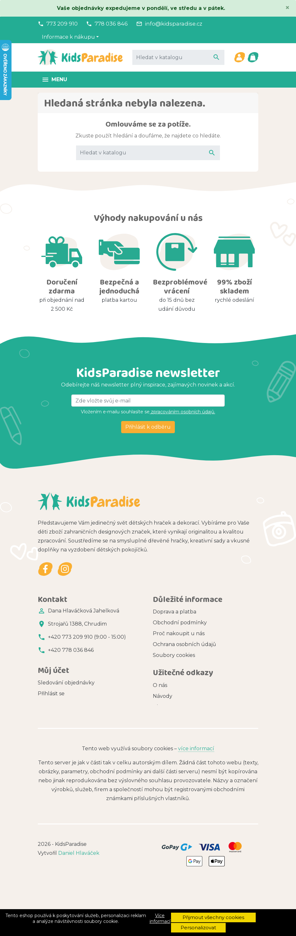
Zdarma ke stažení (176, 751)
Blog (159, 730)
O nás (160, 708)
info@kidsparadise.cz (173, 23)
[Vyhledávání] (178, 57)
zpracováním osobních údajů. (182, 412)
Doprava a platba (174, 612)
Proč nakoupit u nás (179, 633)
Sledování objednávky (66, 693)
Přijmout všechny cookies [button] (213, 917)
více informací (196, 801)
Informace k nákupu (68, 37)
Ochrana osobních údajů (184, 644)
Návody (162, 719)
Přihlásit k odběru (148, 427)
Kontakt (163, 677)
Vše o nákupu (171, 666)
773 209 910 (62, 23)
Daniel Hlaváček (78, 905)
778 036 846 (111, 23)
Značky (162, 740)
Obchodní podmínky (180, 623)
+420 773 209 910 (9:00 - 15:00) (87, 637)
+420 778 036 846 (71, 650)
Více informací (160, 918)
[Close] (287, 7)
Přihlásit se (51, 704)
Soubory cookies (174, 655)
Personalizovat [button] (198, 927)
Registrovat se (56, 715)
